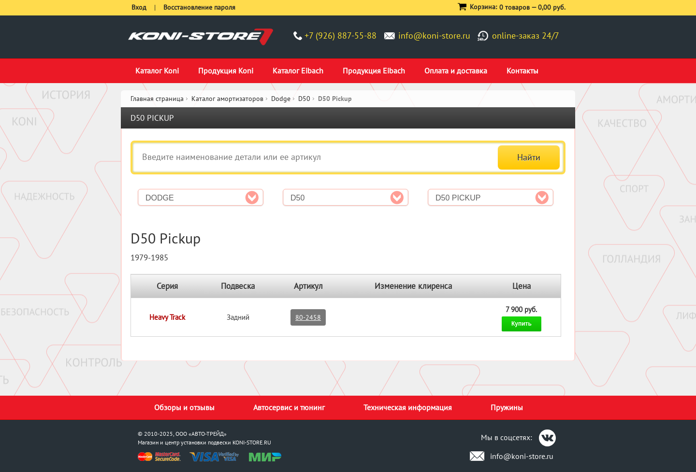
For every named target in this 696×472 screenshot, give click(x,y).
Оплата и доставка (455, 70)
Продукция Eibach (374, 70)
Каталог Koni (157, 70)
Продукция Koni (225, 70)
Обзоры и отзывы (184, 407)
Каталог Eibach (298, 70)
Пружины (507, 407)
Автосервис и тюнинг (289, 407)
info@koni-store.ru (434, 35)
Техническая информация (407, 407)
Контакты (522, 70)
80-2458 (308, 317)
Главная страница (157, 98)
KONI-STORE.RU (251, 442)
